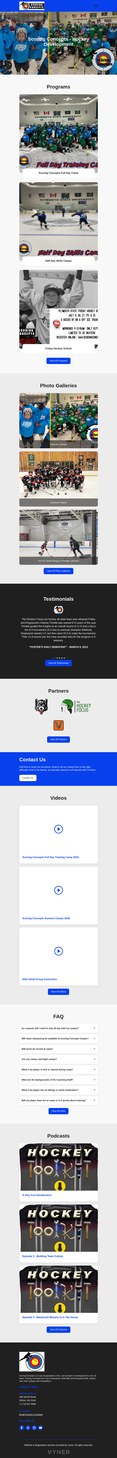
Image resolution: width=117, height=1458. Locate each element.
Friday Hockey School (58, 348)
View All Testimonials (58, 663)
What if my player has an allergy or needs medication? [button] (50, 1090)
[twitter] (28, 1427)
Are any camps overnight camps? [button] (39, 1059)
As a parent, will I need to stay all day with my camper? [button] (50, 1028)
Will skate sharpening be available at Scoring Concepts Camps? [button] (55, 1038)
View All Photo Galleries (58, 571)
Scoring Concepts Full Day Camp (58, 173)
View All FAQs (58, 1111)
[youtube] (40, 1427)
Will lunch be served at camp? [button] (37, 1049)
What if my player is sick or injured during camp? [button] (47, 1069)
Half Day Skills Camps (58, 260)
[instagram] (34, 1427)
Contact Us (27, 778)
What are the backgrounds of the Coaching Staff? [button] (47, 1080)
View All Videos (58, 991)
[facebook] (21, 1427)
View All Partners (58, 739)
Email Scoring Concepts (31, 1414)
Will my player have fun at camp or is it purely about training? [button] (54, 1100)
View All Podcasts (58, 1329)
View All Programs (58, 360)
